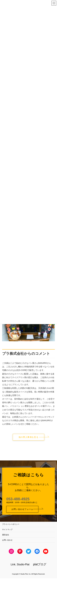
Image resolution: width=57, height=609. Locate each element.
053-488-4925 (18, 499)
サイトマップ (7, 530)
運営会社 (5, 535)
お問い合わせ (7, 540)
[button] (28, 437)
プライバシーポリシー (10, 524)
